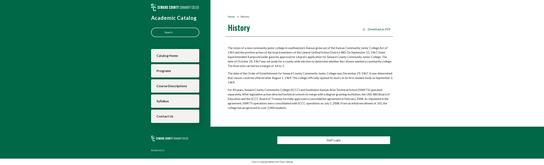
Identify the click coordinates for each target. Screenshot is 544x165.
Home (231, 16)
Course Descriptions (171, 86)
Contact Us (164, 116)
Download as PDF (376, 29)
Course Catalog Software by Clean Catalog (272, 161)
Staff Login (334, 140)
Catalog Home (167, 56)
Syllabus (162, 101)
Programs (163, 71)
